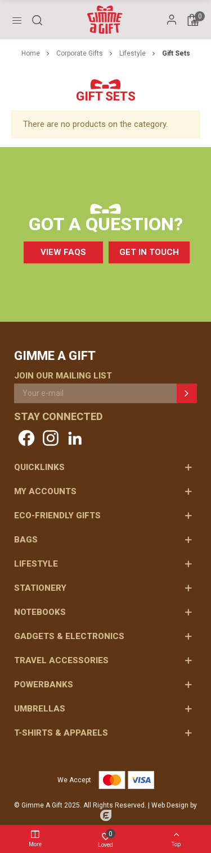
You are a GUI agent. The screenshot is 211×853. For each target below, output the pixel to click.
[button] (63, 252)
